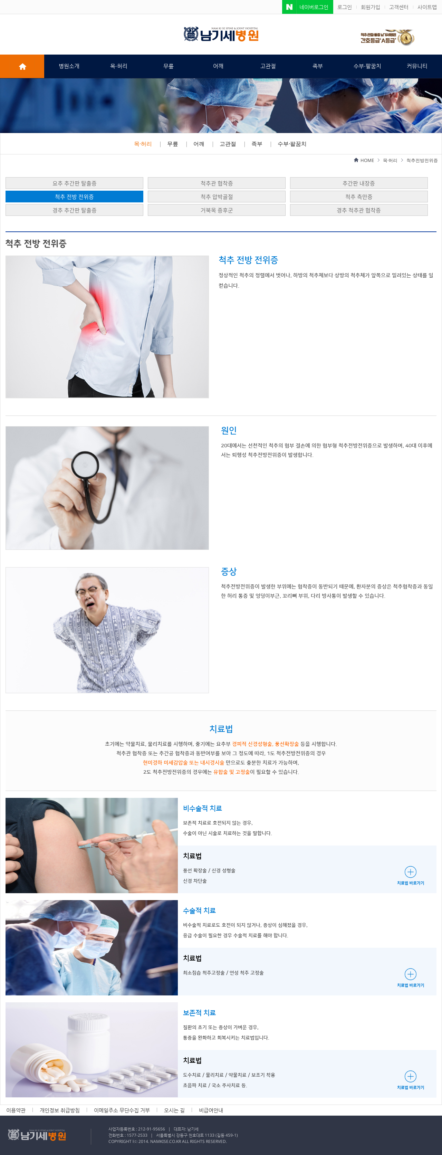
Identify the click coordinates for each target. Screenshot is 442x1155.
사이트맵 (427, 6)
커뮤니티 (417, 66)
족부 (318, 66)
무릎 (168, 66)
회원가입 (370, 6)
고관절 (268, 66)
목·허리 (118, 66)
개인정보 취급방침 (60, 1110)
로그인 (344, 6)
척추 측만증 (359, 196)
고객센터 (399, 6)
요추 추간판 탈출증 (74, 183)
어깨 (218, 66)
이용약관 (16, 1110)
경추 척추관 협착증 (359, 210)
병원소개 (69, 66)
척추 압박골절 (217, 196)
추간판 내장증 (359, 183)
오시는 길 (174, 1110)
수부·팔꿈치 (367, 66)
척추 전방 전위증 (74, 196)
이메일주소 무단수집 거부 (122, 1110)
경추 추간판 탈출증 (74, 210)
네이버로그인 (313, 6)
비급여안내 (211, 1110)
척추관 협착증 (217, 183)
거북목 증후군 (217, 210)
